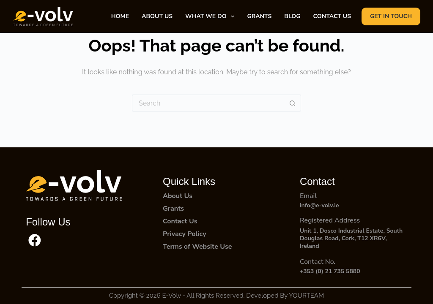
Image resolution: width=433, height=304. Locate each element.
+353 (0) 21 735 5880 (330, 271)
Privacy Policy (184, 234)
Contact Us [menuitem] (332, 16)
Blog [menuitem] (292, 16)
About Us (177, 196)
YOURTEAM (306, 295)
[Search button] (292, 103)
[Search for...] (208, 103)
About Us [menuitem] (157, 16)
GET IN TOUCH (391, 16)
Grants (173, 208)
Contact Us (180, 221)
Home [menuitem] (120, 16)
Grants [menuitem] (259, 16)
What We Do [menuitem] (211, 16)
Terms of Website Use (197, 246)
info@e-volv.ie (319, 205)
